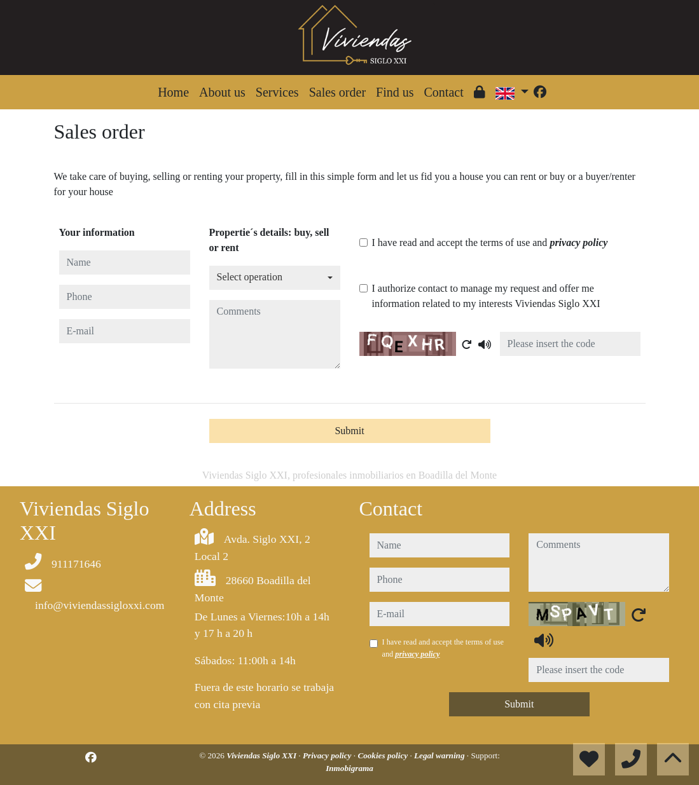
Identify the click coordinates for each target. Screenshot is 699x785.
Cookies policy (383, 755)
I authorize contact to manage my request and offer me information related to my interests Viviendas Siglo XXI (486, 296)
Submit (349, 430)
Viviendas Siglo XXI (262, 755)
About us (222, 92)
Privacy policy (328, 755)
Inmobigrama (349, 768)
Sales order (337, 92)
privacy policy (578, 242)
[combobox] (274, 278)
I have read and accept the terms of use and (490, 242)
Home (173, 92)
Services (277, 92)
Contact (444, 92)
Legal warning (440, 755)
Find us (394, 92)
